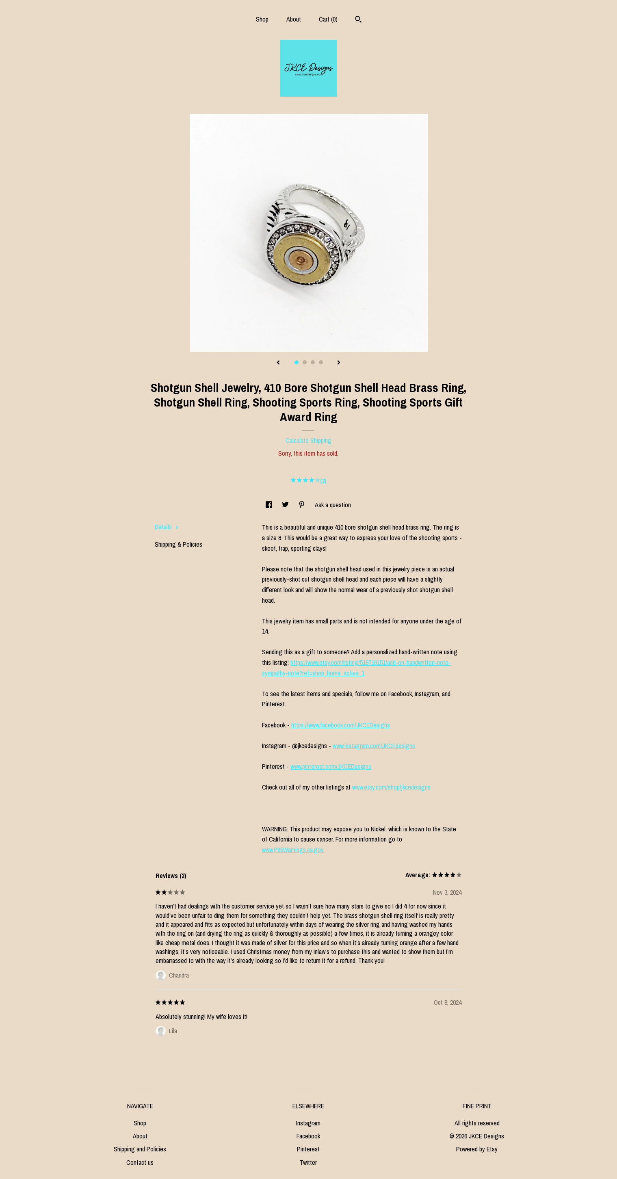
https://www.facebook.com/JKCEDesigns (340, 724)
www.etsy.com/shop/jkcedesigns (391, 787)
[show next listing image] (339, 363)
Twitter (308, 1162)
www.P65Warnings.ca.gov (293, 849)
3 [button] (313, 362)
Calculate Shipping (308, 440)
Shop (262, 19)
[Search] (358, 20)
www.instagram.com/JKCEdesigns (374, 745)
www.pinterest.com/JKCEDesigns (330, 766)
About (293, 19)
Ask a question (333, 504)
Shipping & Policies (178, 544)
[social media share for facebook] (270, 504)
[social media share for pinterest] (303, 504)
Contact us (140, 1162)
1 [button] (296, 362)
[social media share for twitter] (286, 504)
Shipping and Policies (140, 1148)
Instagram (308, 1122)
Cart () (328, 19)
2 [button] (305, 362)
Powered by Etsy (477, 1148)
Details (167, 526)
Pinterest (308, 1148)
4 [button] (321, 362)
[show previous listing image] (278, 363)
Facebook (308, 1135)
